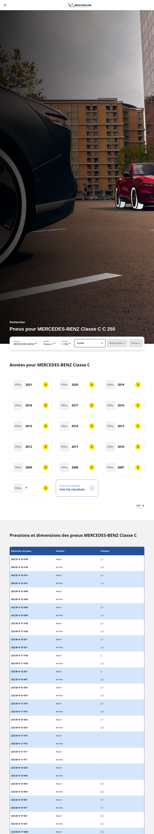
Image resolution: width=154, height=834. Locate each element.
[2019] (123, 384)
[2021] (31, 384)
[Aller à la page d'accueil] (80, 5)
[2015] (31, 426)
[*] (31, 488)
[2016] (123, 405)
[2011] (77, 446)
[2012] (31, 446)
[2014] (77, 426)
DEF (140, 505)
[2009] (31, 467)
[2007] (123, 467)
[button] (36, 343)
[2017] (77, 405)
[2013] (123, 426)
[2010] (123, 446)
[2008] (77, 467)
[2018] (31, 405)
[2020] (77, 384)
